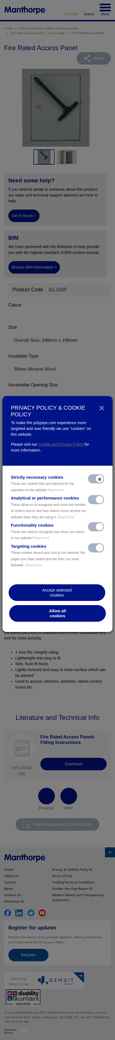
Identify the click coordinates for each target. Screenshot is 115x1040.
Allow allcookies (57, 613)
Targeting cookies (48, 555)
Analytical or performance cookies (48, 507)
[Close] (102, 408)
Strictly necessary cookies (42, 483)
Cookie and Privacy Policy (61, 444)
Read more (55, 490)
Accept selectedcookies (57, 592)
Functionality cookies (47, 531)
